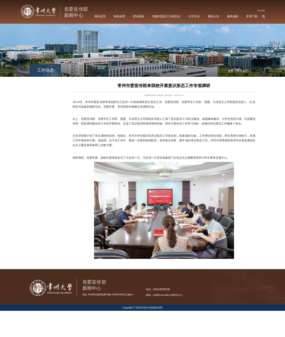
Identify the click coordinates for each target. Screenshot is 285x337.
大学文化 (194, 16)
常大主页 (261, 10)
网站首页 (100, 16)
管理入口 (177, 294)
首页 (231, 71)
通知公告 (213, 16)
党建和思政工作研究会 (166, 16)
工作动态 (242, 71)
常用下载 (251, 16)
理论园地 (138, 16)
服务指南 (232, 16)
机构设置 (119, 16)
